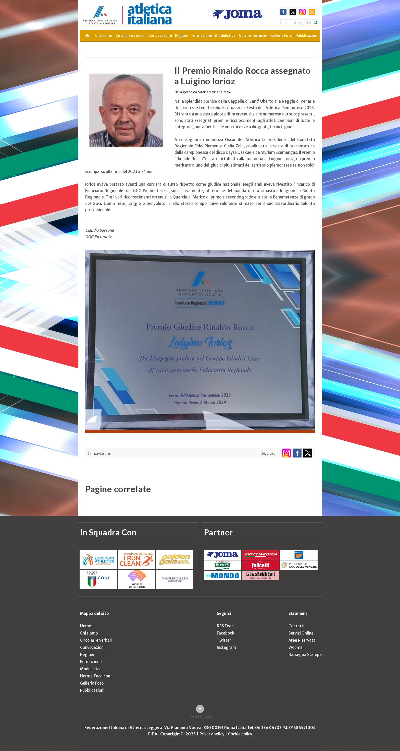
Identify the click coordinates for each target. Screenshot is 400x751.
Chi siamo (103, 35)
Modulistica (225, 35)
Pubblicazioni (307, 35)
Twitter (224, 640)
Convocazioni (160, 35)
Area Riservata (302, 640)
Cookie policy (240, 734)
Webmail (297, 647)
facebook (283, 12)
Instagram (226, 647)
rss (312, 12)
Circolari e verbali (130, 35)
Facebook (225, 633)
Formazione (201, 35)
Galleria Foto (281, 35)
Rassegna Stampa (305, 654)
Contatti (296, 626)
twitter (293, 12)
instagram (302, 12)
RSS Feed (225, 626)
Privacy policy (211, 734)
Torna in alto (200, 716)
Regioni (181, 35)
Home (85, 626)
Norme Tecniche (253, 35)
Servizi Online (301, 633)
